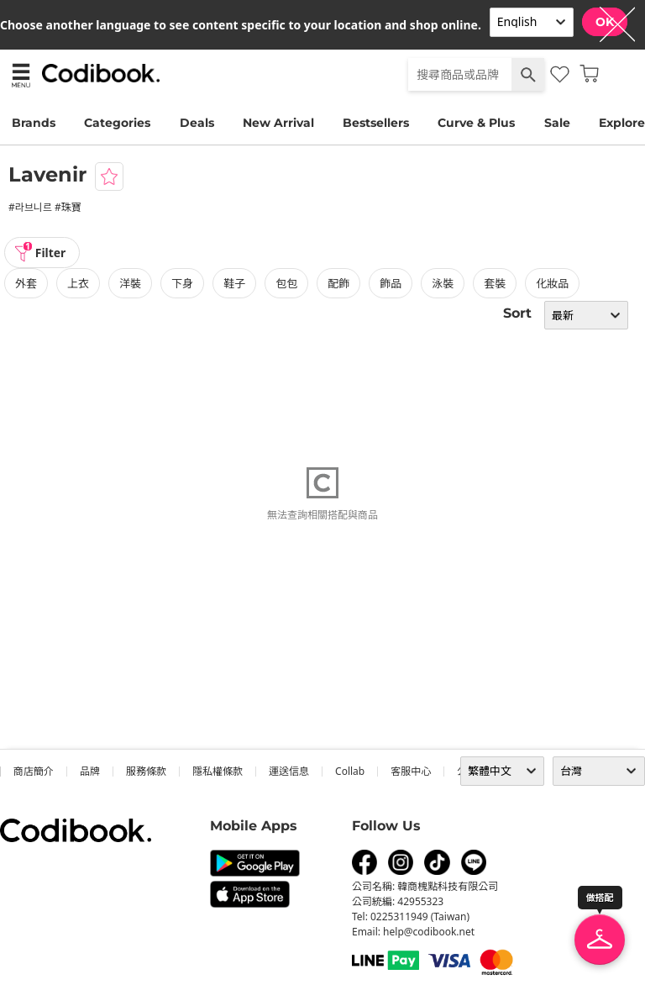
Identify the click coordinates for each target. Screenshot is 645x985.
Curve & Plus (476, 122)
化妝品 (552, 283)
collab (349, 771)
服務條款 (146, 771)
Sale (557, 122)
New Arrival (278, 122)
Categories (117, 122)
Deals (197, 122)
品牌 (90, 771)
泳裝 (443, 283)
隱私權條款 (217, 771)
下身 (182, 283)
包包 (286, 283)
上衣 (78, 283)
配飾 (338, 283)
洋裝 (130, 283)
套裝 (495, 283)
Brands (33, 122)
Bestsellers (376, 122)
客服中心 (411, 771)
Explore (622, 122)
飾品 (390, 283)
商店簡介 (33, 771)
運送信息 (289, 771)
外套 (26, 283)
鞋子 (234, 283)
